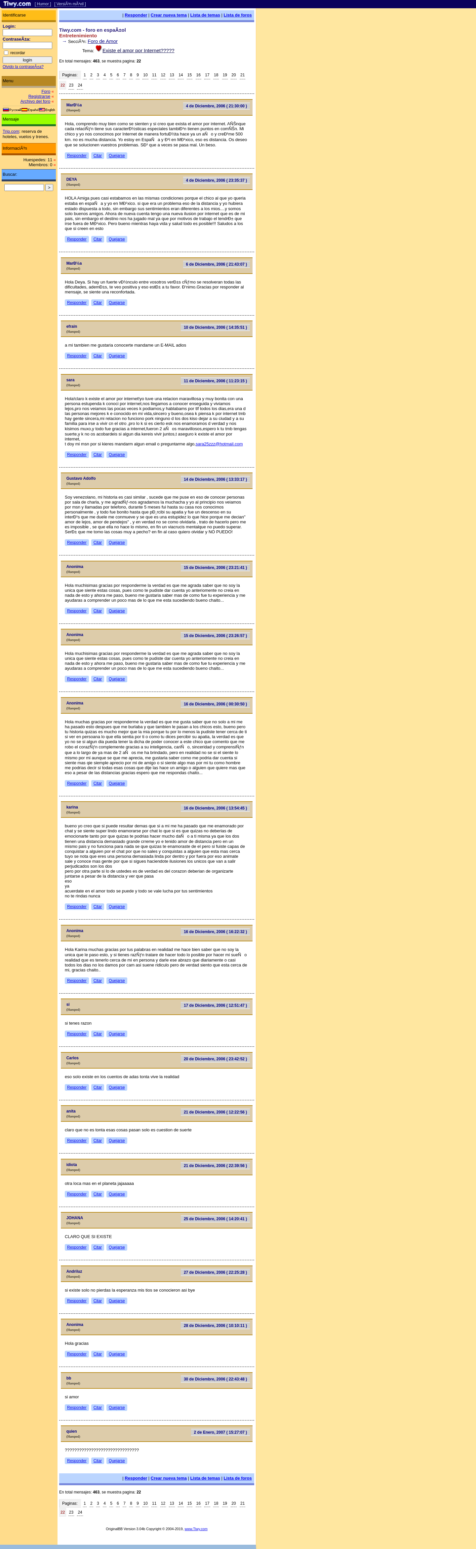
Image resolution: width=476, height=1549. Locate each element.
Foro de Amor (103, 41)
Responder (136, 15)
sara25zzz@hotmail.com (219, 443)
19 (225, 75)
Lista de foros (238, 15)
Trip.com (11, 131)
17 (207, 75)
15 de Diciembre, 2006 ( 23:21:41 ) (215, 567)
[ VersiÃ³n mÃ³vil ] (70, 4)
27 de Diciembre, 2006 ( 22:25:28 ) (215, 1272)
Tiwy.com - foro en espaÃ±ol (92, 30)
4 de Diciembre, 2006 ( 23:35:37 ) (216, 180)
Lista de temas (205, 15)
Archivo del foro (35, 101)
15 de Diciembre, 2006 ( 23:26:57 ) (215, 635)
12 (163, 75)
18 (216, 75)
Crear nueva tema (169, 15)
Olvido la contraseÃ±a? (23, 66)
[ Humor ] (43, 4)
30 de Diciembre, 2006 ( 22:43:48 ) (215, 1379)
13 (172, 75)
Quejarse (117, 155)
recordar (17, 53)
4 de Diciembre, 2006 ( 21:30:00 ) (216, 106)
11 (154, 75)
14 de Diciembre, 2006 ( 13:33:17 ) (215, 479)
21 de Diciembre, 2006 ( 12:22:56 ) (215, 1112)
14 (180, 75)
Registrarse (39, 96)
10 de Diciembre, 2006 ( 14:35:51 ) (215, 327)
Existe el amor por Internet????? (138, 50)
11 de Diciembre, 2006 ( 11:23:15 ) (215, 381)
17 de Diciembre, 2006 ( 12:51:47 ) (215, 1005)
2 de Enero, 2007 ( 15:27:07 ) (220, 1432)
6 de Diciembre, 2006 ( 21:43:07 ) (216, 264)
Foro (45, 91)
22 (62, 85)
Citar (98, 155)
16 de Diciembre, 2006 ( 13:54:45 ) (215, 808)
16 (198, 75)
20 (233, 75)
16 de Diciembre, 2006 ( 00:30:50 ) (215, 704)
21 (242, 75)
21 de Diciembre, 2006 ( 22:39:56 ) (215, 1165)
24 (80, 85)
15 (189, 75)
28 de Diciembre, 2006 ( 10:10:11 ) (215, 1325)
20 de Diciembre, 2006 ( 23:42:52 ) (215, 1059)
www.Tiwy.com (196, 1529)
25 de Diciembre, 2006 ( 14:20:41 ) (215, 1219)
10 (145, 75)
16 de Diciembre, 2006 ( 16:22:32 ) (215, 931)
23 (71, 85)
